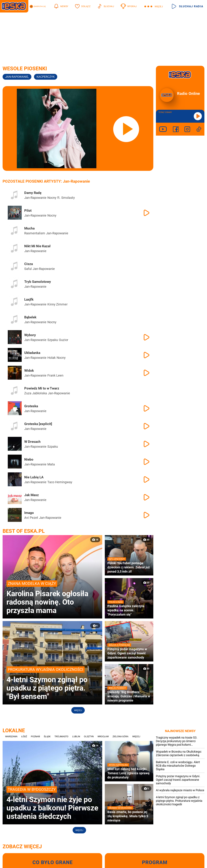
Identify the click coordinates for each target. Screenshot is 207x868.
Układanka (32, 353)
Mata (51, 464)
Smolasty (68, 197)
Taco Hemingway (59, 482)
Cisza (28, 264)
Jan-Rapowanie (35, 197)
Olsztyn (89, 736)
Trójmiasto (61, 736)
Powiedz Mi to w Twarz (41, 388)
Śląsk (47, 736)
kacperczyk (46, 76)
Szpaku (52, 340)
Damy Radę (32, 193)
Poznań (35, 736)
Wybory (30, 335)
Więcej (78, 710)
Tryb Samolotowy (37, 282)
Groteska (31, 406)
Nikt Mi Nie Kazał (37, 246)
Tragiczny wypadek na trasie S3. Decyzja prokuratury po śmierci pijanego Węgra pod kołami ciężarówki (176, 741)
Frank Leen (55, 375)
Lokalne (14, 730)
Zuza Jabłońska (35, 393)
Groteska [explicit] (38, 424)
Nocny (51, 197)
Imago (29, 513)
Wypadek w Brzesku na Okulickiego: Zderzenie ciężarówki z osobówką (179, 753)
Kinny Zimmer (57, 304)
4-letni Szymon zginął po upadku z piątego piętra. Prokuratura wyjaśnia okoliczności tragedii (179, 800)
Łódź (24, 736)
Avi (26, 517)
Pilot (28, 211)
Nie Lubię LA (34, 477)
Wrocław (103, 736)
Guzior (63, 340)
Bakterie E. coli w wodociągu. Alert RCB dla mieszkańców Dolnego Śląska (178, 765)
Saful (28, 268)
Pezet (34, 517)
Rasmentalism (34, 233)
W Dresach (32, 442)
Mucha (29, 228)
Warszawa (11, 736)
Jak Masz (31, 495)
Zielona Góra (120, 736)
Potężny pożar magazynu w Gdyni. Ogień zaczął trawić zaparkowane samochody (178, 779)
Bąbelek (30, 317)
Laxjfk (28, 299)
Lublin (76, 736)
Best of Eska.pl (24, 531)
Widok (29, 371)
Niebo (28, 459)
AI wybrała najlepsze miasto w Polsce (180, 790)
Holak (51, 357)
